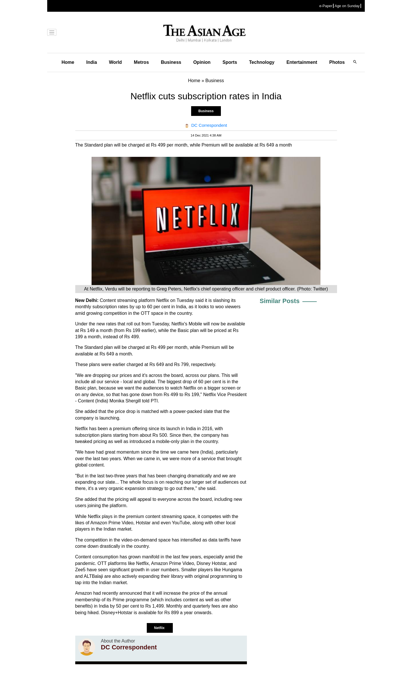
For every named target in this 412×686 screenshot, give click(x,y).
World (115, 62)
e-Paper (325, 6)
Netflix (159, 628)
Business (171, 62)
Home (68, 62)
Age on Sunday (347, 6)
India (91, 62)
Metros (141, 62)
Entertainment (301, 62)
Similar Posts (280, 301)
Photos (337, 62)
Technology (262, 62)
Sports (230, 62)
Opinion (201, 62)
